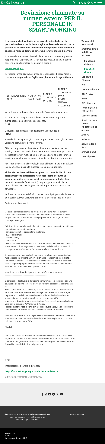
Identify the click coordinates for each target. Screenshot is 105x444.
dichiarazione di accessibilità (16, 438)
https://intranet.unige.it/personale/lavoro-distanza (31, 371)
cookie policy (10, 433)
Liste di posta (88, 156)
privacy (7, 436)
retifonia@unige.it (14, 68)
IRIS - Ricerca (88, 103)
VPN (83, 84)
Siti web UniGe (88, 152)
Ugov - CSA (87, 94)
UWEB (84, 98)
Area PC (85, 134)
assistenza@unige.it (78, 414)
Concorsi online (89, 115)
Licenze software (90, 89)
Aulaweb (85, 139)
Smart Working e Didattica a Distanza (89, 52)
